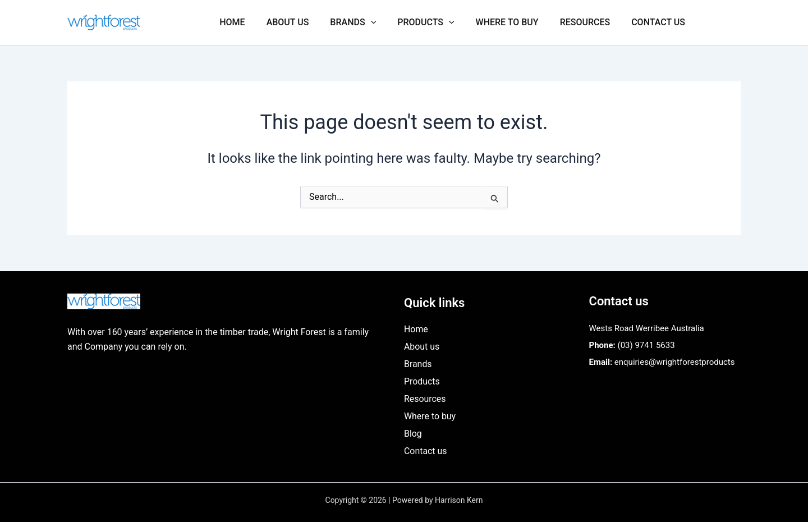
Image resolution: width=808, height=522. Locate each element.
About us (306, 22)
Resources (590, 22)
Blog (413, 433)
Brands (368, 22)
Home (254, 22)
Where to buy (515, 22)
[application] (386, 22)
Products (437, 22)
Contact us (660, 22)
